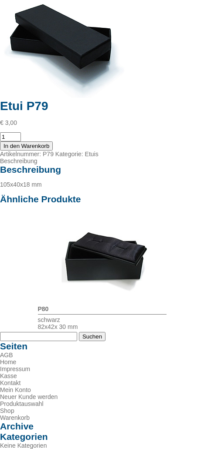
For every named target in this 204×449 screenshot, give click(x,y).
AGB (6, 355)
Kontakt (10, 382)
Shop (7, 410)
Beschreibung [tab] (18, 160)
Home (8, 362)
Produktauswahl (22, 403)
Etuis (92, 154)
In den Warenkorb (26, 146)
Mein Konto (15, 389)
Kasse (8, 375)
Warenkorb (15, 417)
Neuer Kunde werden (29, 396)
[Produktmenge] (10, 136)
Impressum (15, 368)
